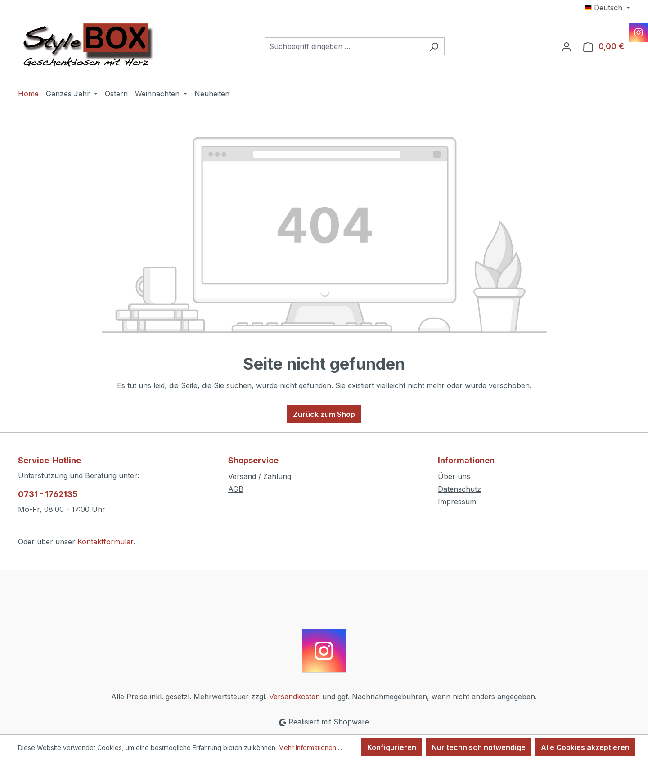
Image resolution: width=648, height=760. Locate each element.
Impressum (457, 501)
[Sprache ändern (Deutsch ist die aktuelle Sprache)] (607, 7)
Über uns (454, 476)
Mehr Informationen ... (310, 747)
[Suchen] (434, 46)
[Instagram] (638, 32)
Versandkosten (294, 696)
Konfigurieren (391, 747)
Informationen (466, 460)
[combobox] (344, 46)
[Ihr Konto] (566, 46)
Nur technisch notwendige (479, 747)
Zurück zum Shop (324, 414)
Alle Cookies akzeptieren (585, 747)
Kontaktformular (105, 541)
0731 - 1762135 (48, 494)
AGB (235, 488)
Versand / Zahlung (259, 476)
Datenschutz (459, 488)
